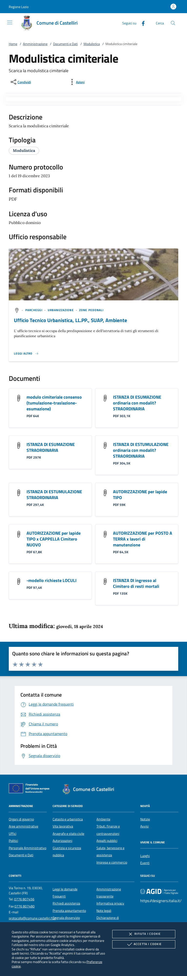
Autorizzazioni (62, 840)
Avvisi (144, 826)
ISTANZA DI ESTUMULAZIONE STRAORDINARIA (54, 494)
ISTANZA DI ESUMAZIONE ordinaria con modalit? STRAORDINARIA (137, 403)
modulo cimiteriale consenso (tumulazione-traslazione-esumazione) (54, 403)
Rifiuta (144, 934)
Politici (13, 840)
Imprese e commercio (111, 862)
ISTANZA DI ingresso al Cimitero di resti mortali (136, 583)
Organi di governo (21, 819)
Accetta (144, 944)
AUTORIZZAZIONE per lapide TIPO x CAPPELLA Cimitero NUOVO (54, 539)
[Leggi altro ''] (26, 353)
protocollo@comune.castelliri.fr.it (32, 918)
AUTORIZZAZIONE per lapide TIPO (140, 494)
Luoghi (145, 855)
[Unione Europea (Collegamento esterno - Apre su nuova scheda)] (30, 789)
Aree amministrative (23, 826)
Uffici (12, 833)
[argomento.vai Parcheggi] (34, 310)
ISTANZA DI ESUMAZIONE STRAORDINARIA (51, 447)
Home (13, 44)
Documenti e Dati (65, 44)
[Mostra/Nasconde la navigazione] (10, 22)
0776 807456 (24, 899)
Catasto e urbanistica (68, 819)
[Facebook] (141, 23)
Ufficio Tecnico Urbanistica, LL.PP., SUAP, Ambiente (70, 320)
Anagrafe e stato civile (68, 833)
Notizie (145, 819)
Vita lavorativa (63, 826)
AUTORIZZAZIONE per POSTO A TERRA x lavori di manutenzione (142, 539)
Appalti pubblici (106, 840)
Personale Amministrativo (27, 848)
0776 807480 (24, 906)
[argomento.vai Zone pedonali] (91, 310)
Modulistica (92, 44)
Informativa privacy (110, 903)
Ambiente (103, 819)
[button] (18, 6)
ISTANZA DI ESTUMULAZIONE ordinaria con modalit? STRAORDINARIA (140, 450)
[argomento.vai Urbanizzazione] (61, 310)
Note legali (103, 910)
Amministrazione (35, 44)
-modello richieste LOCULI (51, 580)
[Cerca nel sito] (173, 23)
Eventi (145, 863)
